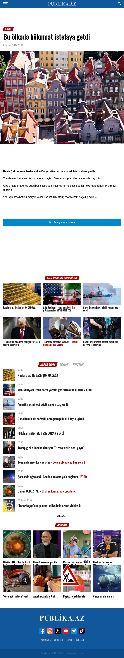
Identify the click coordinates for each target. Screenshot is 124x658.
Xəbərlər (58, 639)
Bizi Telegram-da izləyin (62, 222)
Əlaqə (69, 639)
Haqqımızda (45, 639)
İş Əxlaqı (80, 639)
